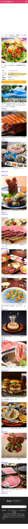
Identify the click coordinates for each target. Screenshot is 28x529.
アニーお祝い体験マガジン (7, 1)
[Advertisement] (14, 18)
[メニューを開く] (26, 2)
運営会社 (4, 510)
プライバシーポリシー (13, 510)
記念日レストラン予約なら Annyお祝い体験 (14, 515)
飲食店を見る (4, 141)
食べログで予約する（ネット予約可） (13, 82)
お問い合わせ (23, 510)
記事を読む (4, 108)
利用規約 (14, 511)
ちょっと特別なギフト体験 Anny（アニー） (14, 513)
